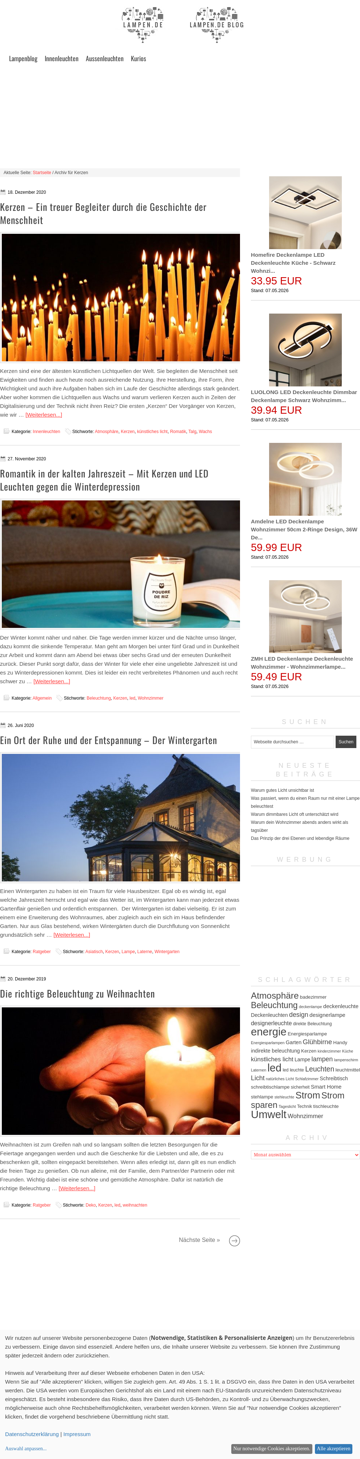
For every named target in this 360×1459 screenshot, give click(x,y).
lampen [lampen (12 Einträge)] (322, 1059)
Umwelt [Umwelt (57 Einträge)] (269, 1114)
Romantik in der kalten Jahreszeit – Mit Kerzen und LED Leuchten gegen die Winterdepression (104, 479)
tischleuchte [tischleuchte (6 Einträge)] (326, 1106)
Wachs (205, 431)
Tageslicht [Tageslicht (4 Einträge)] (287, 1106)
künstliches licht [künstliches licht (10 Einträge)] (272, 1059)
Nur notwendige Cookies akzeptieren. (272, 1448)
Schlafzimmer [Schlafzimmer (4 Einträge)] (307, 1079)
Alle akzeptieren (333, 1448)
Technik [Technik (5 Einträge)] (304, 1106)
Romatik (178, 431)
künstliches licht (152, 431)
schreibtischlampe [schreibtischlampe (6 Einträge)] (270, 1087)
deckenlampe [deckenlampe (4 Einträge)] (310, 1006)
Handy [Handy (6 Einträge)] (340, 1042)
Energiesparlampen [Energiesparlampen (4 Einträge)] (267, 1043)
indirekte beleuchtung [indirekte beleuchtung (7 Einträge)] (275, 1051)
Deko (90, 1205)
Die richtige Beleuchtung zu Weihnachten (77, 993)
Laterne (144, 951)
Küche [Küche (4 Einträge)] (347, 1051)
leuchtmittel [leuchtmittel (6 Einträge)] (348, 1070)
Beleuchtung (99, 698)
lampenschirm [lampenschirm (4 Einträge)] (346, 1060)
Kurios (138, 58)
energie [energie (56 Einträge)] (269, 1032)
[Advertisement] (180, 117)
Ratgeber (42, 951)
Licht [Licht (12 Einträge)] (258, 1078)
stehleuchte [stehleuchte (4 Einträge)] (285, 1097)
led (132, 698)
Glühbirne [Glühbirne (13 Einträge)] (317, 1042)
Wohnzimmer (150, 698)
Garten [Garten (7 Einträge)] (293, 1042)
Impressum (77, 1434)
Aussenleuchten (105, 58)
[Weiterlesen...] (43, 415)
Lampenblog (23, 58)
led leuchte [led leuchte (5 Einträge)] (293, 1070)
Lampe (128, 951)
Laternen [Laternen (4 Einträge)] (258, 1070)
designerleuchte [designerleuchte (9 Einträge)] (271, 1023)
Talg (192, 431)
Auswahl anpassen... (26, 1448)
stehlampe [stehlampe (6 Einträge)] (262, 1097)
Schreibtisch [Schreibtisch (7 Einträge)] (334, 1078)
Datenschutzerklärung (32, 1434)
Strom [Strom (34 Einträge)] (308, 1095)
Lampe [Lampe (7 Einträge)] (302, 1059)
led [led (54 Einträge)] (274, 1068)
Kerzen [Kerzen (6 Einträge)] (308, 1051)
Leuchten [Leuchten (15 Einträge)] (319, 1069)
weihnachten (135, 1205)
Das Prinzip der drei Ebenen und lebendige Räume (300, 838)
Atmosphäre (107, 431)
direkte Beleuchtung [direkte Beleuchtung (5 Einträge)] (312, 1023)
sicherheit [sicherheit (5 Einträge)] (300, 1087)
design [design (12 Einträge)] (298, 1014)
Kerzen (128, 431)
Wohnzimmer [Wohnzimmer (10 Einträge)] (305, 1116)
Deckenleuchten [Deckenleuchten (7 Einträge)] (269, 1015)
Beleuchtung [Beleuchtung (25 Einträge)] (274, 1005)
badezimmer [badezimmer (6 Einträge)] (313, 997)
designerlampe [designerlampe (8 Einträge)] (327, 1015)
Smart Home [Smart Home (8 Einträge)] (326, 1087)
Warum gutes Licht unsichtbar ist (282, 790)
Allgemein (42, 698)
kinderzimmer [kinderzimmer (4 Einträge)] (329, 1051)
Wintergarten (167, 951)
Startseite (42, 172)
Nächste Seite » (234, 1240)
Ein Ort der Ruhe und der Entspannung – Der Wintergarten (108, 740)
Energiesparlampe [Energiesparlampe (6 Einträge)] (307, 1034)
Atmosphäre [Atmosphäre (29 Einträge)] (275, 995)
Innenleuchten (62, 58)
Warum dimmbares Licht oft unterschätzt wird (294, 814)
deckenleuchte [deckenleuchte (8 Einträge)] (341, 1006)
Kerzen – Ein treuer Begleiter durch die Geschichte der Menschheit (103, 213)
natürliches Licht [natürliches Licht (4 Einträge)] (280, 1079)
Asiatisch (94, 951)
